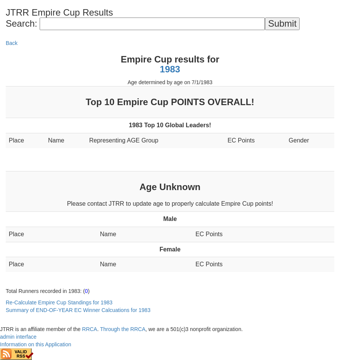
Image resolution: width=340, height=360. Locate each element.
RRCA (89, 329)
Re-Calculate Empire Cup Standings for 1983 (59, 302)
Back (12, 43)
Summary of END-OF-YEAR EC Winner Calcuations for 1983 (78, 310)
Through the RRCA (122, 329)
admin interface (18, 337)
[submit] (282, 24)
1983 (170, 69)
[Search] (152, 24)
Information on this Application (35, 344)
